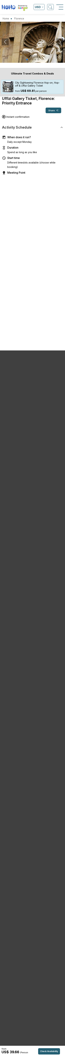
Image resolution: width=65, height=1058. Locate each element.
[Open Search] (50, 7)
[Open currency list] (39, 7)
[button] (27, 59)
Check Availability (49, 1051)
